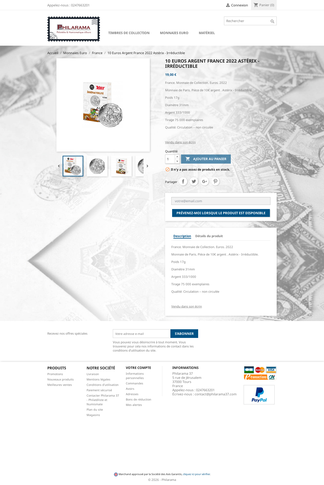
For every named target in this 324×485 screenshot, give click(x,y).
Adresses (132, 394)
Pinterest (215, 181)
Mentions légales (98, 379)
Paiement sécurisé (99, 390)
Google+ (204, 181)
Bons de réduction (138, 399)
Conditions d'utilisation (103, 385)
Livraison (93, 374)
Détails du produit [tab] (209, 236)
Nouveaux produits (60, 379)
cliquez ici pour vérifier (196, 474)
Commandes (134, 383)
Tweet (194, 181)
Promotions (55, 374)
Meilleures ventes (59, 385)
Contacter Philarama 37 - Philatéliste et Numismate (103, 399)
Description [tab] (182, 236)
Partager (183, 181)
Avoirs (130, 389)
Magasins (93, 415)
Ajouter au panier (205, 159)
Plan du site (95, 409)
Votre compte (138, 367)
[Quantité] (170, 159)
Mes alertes (134, 405)
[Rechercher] (250, 21)
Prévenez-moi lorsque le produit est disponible (221, 213)
